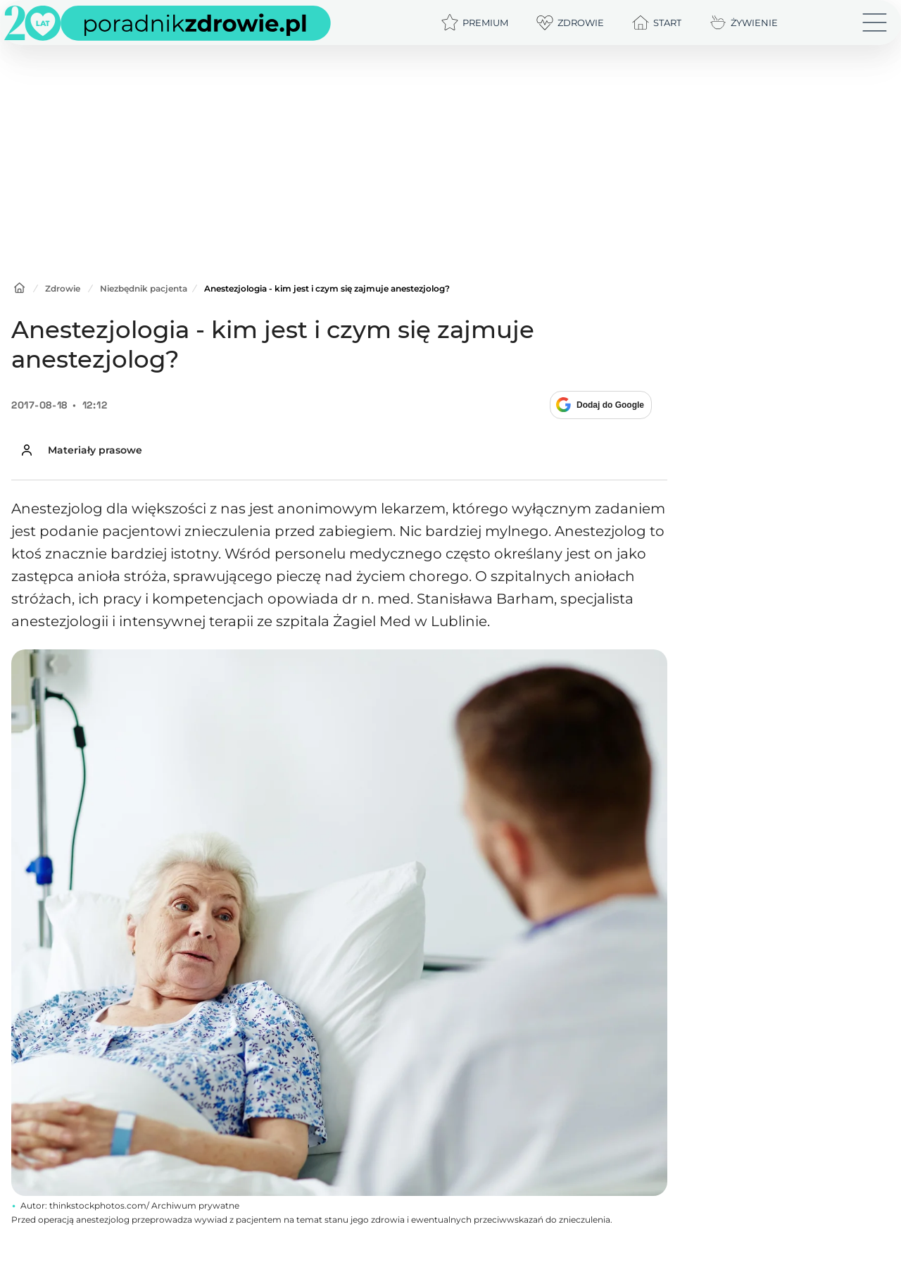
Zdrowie (62, 288)
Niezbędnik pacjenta (143, 288)
